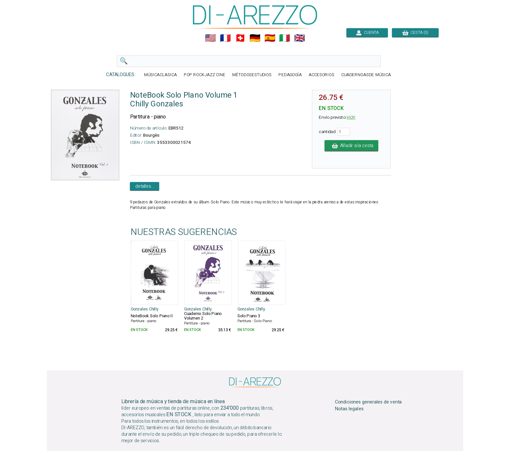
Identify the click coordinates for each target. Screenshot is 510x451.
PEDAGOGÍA (290, 75)
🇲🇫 (225, 38)
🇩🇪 (255, 38)
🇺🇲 (210, 38)
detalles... (144, 186)
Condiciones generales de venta (368, 402)
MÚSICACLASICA (160, 75)
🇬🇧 (299, 38)
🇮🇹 (284, 38)
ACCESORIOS (321, 75)
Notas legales (349, 409)
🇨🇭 (240, 38)
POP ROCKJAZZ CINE (204, 75)
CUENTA (367, 32)
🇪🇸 (269, 38)
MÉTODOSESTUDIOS (252, 75)
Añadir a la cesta (351, 145)
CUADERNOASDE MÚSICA (366, 75)
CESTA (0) (415, 32)
